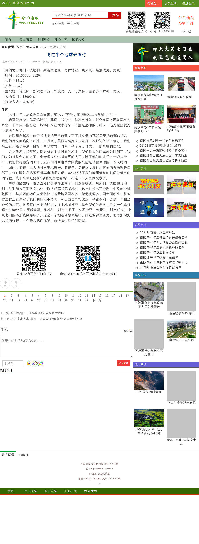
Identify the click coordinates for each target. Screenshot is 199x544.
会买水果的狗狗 (25, 3)
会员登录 (171, 3)
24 (32, 300)
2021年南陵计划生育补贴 (154, 232)
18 (120, 295)
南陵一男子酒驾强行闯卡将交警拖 (160, 150)
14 (93, 295)
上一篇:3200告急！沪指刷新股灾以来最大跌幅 (32, 313)
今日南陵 (43, 39)
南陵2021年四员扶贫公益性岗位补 (160, 242)
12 (79, 295)
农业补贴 (58, 23)
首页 (8, 39)
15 (100, 295)
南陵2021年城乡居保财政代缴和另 (160, 262)
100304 (59, 62)
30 (73, 300)
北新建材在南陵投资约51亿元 (181, 128)
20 (5, 300)
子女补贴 (73, 23)
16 (107, 295)
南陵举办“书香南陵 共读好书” (147, 129)
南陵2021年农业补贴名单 (154, 252)
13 (86, 295)
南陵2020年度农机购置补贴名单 (159, 247)
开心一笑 (61, 39)
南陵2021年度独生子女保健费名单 (160, 237)
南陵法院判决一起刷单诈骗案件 (158, 140)
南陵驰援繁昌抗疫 (179, 97)
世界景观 (32, 47)
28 (59, 300)
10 (66, 295)
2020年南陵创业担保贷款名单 (157, 267)
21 (11, 300)
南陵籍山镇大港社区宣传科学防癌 (160, 160)
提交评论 (124, 363)
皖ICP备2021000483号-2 (99, 468)
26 (45, 300)
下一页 (96, 300)
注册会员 (188, 3)
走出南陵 (26, 39)
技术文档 (78, 39)
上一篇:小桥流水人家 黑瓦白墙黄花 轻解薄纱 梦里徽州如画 (41, 319)
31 (79, 300)
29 (66, 300)
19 (127, 295)
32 (86, 300)
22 (18, 300)
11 (72, 295)
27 (52, 300)
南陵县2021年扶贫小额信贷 (155, 257)
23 (25, 300)
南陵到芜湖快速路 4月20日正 (148, 97)
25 (39, 300)
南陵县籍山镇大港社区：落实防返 (160, 155)
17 (113, 295)
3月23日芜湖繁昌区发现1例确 (157, 145)
